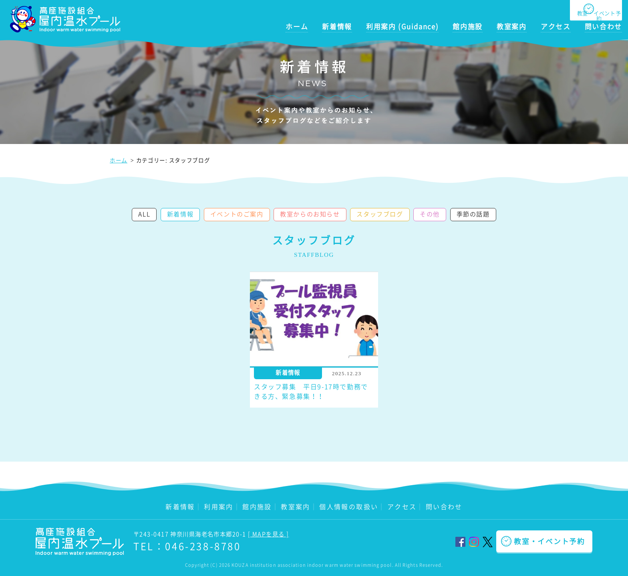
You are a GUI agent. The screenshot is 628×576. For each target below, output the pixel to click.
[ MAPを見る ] (268, 534)
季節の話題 (473, 213)
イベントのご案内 (237, 213)
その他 (430, 213)
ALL (144, 213)
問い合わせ (603, 26)
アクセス (556, 26)
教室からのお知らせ (310, 213)
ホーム (297, 26)
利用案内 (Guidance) (402, 26)
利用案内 (218, 506)
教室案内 (512, 26)
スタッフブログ (379, 213)
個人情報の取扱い (348, 506)
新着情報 (337, 26)
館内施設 (468, 26)
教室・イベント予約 (549, 541)
